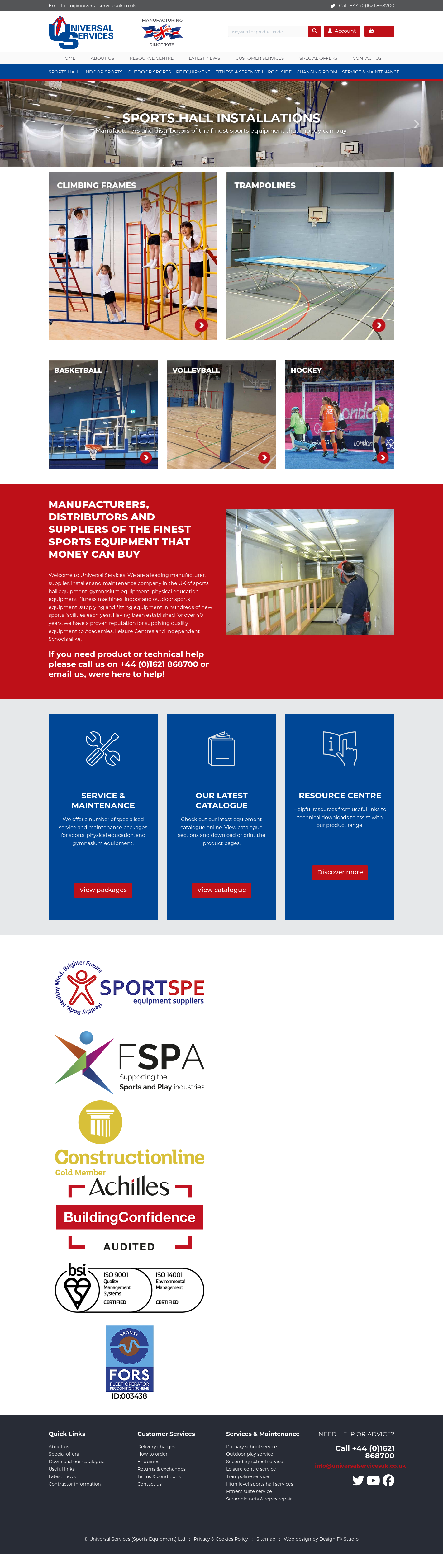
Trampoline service (247, 1476)
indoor (133, 599)
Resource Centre (152, 58)
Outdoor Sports (149, 72)
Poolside (280, 72)
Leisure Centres (134, 631)
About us (102, 58)
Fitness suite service (249, 1491)
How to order (152, 1454)
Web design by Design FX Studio (321, 1539)
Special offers (64, 1454)
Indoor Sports (103, 72)
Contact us (149, 1484)
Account (342, 31)
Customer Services (260, 58)
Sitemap (265, 1539)
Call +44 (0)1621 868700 (364, 1452)
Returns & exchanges (161, 1469)
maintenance (119, 583)
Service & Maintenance (370, 72)
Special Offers (318, 58)
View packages (103, 890)
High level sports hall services (259, 1484)
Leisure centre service (251, 1469)
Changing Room (317, 72)
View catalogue (221, 890)
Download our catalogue (77, 1461)
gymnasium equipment (119, 591)
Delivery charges (156, 1446)
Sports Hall (64, 72)
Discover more (340, 873)
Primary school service (251, 1446)
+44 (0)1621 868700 (372, 5)
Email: (92, 5)
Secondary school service (254, 1461)
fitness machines (100, 599)
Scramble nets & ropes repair (259, 1499)
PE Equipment (193, 72)
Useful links (62, 1469)
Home (68, 58)
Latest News (204, 58)
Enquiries (148, 1461)
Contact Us (367, 58)
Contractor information (75, 1484)
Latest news (62, 1476)
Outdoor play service (249, 1454)
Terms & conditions (159, 1476)
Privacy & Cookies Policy (221, 1539)
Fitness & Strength (239, 72)
